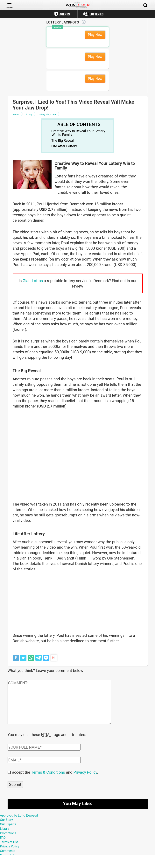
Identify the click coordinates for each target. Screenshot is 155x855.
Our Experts (8, 824)
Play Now (95, 35)
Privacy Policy (85, 772)
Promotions (8, 833)
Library (4, 828)
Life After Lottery (64, 146)
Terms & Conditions (48, 772)
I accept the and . (54, 772)
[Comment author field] (44, 747)
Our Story (6, 819)
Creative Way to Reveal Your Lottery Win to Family (78, 133)
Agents (64, 14)
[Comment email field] (44, 759)
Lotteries (96, 14)
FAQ (3, 837)
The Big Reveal (62, 140)
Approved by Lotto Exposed (19, 815)
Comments (7, 850)
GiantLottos (33, 280)
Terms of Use (9, 842)
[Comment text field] (59, 702)
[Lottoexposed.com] (77, 5)
